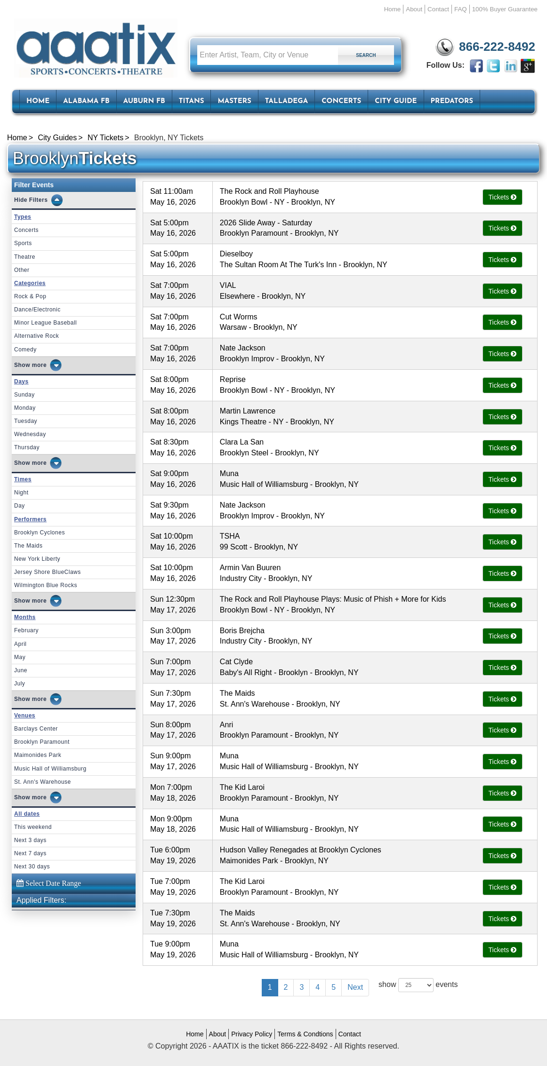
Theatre (24, 257)
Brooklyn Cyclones (39, 532)
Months (25, 617)
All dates (27, 814)
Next (355, 987)
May (19, 657)
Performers (30, 519)
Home (392, 9)
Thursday (27, 447)
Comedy (25, 349)
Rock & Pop (30, 296)
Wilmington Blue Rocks (45, 585)
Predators (452, 101)
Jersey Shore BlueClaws (47, 572)
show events (418, 985)
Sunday (24, 394)
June (20, 670)
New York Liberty (37, 559)
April (20, 644)
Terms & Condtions (305, 1034)
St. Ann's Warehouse (42, 782)
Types (22, 217)
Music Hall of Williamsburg (50, 768)
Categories (30, 283)
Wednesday (30, 434)
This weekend (33, 827)
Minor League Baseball (45, 322)
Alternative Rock (36, 336)
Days (21, 381)
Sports (23, 243)
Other (22, 270)
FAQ (460, 9)
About (414, 9)
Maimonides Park (37, 755)
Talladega (286, 101)
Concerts (341, 101)
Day (19, 505)
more (39, 365)
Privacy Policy (251, 1034)
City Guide (396, 101)
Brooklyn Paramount (42, 742)
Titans (191, 101)
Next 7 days (30, 853)
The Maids (28, 545)
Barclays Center (36, 728)
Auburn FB (144, 101)
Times (23, 479)
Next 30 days (32, 866)
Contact (438, 9)
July (19, 683)
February (26, 630)
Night (21, 492)
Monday (25, 408)
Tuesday (25, 421)
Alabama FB (86, 101)
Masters (234, 101)
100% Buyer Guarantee (505, 9)
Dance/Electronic (37, 309)
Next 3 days (30, 840)
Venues (24, 715)
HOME (37, 101)
